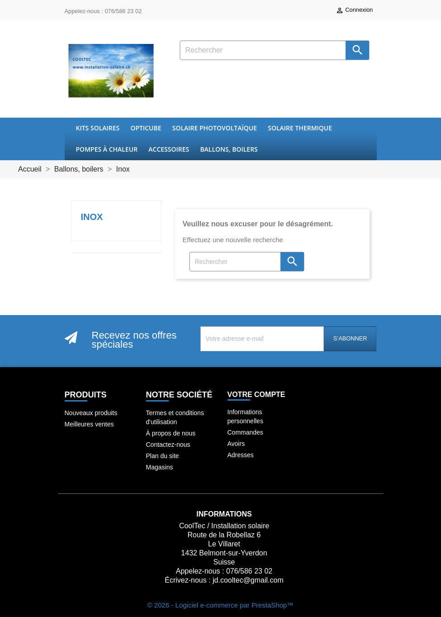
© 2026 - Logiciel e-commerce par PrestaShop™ (220, 605)
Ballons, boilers (228, 149)
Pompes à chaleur (107, 149)
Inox (92, 217)
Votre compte (256, 394)
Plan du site (162, 455)
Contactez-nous (168, 444)
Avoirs (236, 443)
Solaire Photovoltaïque (214, 128)
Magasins (159, 467)
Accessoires (168, 149)
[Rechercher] (275, 50)
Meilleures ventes (89, 424)
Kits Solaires (98, 128)
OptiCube (145, 128)
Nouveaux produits (91, 412)
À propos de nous (171, 433)
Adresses (241, 455)
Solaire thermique (300, 128)
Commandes (245, 432)
